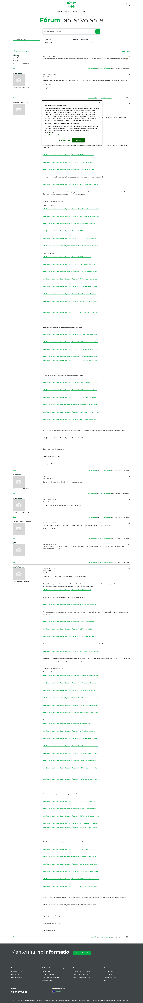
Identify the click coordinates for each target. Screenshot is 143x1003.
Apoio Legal (126, 1000)
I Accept (78, 140)
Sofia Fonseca (19, 567)
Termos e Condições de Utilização (47, 1000)
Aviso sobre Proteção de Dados (68, 1000)
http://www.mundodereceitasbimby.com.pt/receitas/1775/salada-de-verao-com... (71, 349)
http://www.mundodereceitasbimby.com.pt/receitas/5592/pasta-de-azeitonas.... (70, 604)
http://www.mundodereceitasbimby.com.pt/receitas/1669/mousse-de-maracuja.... (70, 419)
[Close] (100, 103)
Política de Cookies (84, 1000)
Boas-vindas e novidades (81, 971)
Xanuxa (16, 55)
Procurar (107, 968)
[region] (72, 122)
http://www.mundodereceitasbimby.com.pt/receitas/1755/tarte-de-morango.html (70, 405)
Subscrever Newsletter (82, 953)
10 (83, 42)
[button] (118, 4)
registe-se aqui (106, 68)
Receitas (14, 968)
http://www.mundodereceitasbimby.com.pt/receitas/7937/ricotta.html (67, 590)
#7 (129, 544)
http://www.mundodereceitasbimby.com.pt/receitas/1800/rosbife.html (67, 257)
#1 (129, 56)
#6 (129, 523)
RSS (105, 980)
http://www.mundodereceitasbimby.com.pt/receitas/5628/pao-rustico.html (68, 155)
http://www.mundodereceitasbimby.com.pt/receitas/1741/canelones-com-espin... (70, 356)
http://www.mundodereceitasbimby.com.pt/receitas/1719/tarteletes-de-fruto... (70, 397)
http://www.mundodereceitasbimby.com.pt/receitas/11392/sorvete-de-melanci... (70, 382)
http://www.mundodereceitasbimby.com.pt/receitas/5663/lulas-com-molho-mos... (71, 246)
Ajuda (119, 1000)
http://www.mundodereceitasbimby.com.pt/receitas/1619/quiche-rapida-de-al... (70, 360)
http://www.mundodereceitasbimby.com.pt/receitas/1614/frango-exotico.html (69, 294)
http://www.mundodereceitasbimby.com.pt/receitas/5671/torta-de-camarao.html (71, 209)
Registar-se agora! (48, 974)
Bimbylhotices (47, 980)
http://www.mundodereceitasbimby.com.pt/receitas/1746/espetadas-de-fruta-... (70, 438)
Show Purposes (64, 140)
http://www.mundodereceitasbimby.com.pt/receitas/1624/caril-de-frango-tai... (69, 264)
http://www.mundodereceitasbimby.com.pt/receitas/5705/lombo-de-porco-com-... (71, 312)
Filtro (26, 42)
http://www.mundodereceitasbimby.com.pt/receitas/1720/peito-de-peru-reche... (70, 271)
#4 (129, 476)
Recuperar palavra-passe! (50, 977)
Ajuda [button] (84, 11)
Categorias (15, 974)
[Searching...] (72, 31)
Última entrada (125, 51)
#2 (129, 74)
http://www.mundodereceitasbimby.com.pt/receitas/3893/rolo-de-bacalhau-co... (70, 238)
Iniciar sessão (92, 68)
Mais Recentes (56, 42)
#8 (129, 568)
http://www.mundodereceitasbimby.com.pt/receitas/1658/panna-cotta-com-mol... (71, 412)
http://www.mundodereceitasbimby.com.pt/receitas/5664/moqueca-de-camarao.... (71, 216)
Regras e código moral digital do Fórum (104, 1000)
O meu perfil (55, 968)
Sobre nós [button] (76, 11)
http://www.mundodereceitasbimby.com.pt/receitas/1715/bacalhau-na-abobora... (71, 231)
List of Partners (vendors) (53, 135)
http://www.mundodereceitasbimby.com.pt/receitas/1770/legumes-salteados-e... (70, 334)
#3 (129, 104)
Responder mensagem (21, 51)
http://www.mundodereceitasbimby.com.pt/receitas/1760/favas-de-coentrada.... (70, 342)
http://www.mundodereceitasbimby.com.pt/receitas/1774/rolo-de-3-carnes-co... (70, 279)
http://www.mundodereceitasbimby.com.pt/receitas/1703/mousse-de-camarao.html (71, 184)
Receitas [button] (59, 11)
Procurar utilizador (110, 977)
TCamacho (18, 73)
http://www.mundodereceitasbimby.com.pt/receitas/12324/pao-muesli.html (69, 169)
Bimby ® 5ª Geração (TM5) (81, 977)
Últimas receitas (16, 977)
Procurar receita (16, 971)
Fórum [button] (67, 11)
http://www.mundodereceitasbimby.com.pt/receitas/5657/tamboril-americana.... (70, 223)
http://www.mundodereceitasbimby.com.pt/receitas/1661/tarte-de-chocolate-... (70, 390)
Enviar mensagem (30, 1000)
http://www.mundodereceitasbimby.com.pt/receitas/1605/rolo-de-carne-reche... (70, 301)
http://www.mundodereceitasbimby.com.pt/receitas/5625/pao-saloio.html (68, 162)
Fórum (75, 968)
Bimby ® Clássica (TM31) (81, 974)
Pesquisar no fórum (110, 974)
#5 (129, 499)
